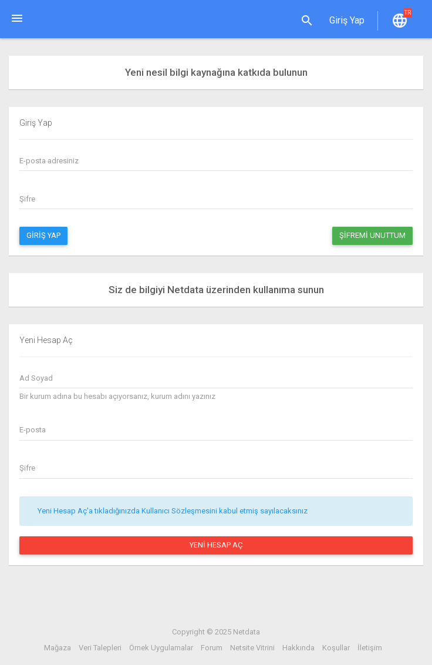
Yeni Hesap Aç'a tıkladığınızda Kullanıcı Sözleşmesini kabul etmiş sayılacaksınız (173, 510)
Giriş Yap (43, 235)
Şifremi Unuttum (372, 235)
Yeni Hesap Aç (216, 544)
